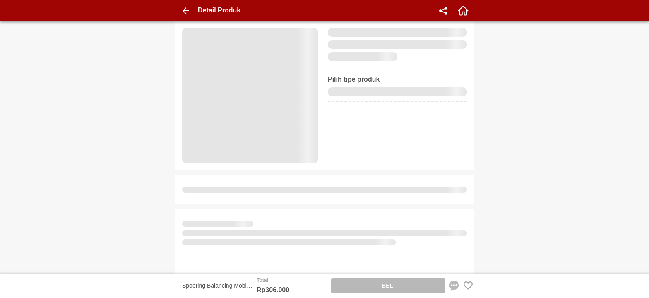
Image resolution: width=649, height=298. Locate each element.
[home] (463, 10)
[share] (443, 11)
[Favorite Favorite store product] (468, 285)
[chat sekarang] (454, 285)
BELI (388, 285)
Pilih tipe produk (354, 79)
